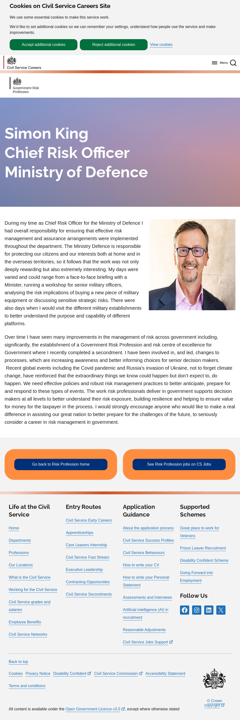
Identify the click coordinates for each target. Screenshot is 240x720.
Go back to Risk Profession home (61, 464)
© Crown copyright (213, 703)
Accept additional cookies (44, 45)
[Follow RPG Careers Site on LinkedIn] (208, 610)
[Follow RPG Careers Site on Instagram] (196, 610)
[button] (233, 63)
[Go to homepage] (22, 62)
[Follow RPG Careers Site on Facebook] (184, 610)
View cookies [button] (161, 45)
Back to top (18, 662)
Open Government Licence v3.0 (93, 709)
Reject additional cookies (113, 45)
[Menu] (218, 62)
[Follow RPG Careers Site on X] (220, 610)
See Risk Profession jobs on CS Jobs (179, 464)
